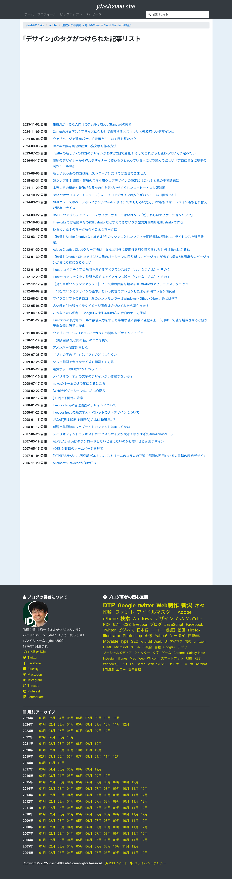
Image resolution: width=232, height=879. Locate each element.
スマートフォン (172, 658)
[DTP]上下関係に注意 (68, 398)
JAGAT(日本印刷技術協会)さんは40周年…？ (84, 420)
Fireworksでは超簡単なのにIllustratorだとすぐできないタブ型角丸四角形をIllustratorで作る (118, 222)
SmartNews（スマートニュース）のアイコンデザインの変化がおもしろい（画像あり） (115, 195)
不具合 (147, 647)
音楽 (188, 642)
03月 (61, 724)
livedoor (140, 624)
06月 (79, 718)
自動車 (194, 635)
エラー (121, 670)
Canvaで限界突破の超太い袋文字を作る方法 (85, 146)
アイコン (128, 664)
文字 (156, 653)
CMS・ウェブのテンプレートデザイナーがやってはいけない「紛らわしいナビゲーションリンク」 (123, 215)
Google (127, 605)
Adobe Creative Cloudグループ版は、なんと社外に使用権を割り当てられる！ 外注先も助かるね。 (123, 250)
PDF (106, 624)
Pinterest (31, 691)
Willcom (152, 658)
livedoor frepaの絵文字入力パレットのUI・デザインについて (96, 412)
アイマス (176, 642)
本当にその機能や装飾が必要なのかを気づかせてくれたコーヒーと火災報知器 (109, 188)
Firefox (194, 630)
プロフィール (46, 14)
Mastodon (32, 674)
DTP (109, 605)
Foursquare (33, 697)
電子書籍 (134, 670)
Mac (133, 658)
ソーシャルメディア (117, 653)
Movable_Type (116, 641)
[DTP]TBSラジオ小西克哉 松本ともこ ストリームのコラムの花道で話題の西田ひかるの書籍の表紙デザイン (129, 456)
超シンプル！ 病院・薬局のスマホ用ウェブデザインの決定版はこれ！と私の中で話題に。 (117, 181)
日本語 (143, 630)
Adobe (53, 25)
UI (166, 642)
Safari (141, 664)
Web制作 (167, 605)
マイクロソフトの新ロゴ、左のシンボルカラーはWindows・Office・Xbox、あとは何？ (115, 298)
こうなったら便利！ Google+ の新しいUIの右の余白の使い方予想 (99, 313)
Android (146, 642)
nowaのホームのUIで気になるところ (79, 384)
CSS (127, 624)
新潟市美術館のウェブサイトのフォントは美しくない (91, 427)
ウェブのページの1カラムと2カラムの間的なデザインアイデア (98, 333)
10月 (107, 718)
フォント (124, 612)
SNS (180, 618)
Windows (142, 618)
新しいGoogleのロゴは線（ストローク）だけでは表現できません (99, 173)
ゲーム (166, 653)
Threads (31, 686)
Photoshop (132, 635)
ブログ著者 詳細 (34, 652)
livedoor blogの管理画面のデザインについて (84, 405)
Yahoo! (161, 635)
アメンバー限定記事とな (70, 347)
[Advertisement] (53, 81)
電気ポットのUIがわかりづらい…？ (78, 369)
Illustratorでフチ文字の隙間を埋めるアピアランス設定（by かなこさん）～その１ (111, 277)
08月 (88, 724)
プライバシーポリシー (148, 863)
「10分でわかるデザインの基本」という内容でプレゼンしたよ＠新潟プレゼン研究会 (114, 291)
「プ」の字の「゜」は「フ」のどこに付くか (85, 355)
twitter (146, 605)
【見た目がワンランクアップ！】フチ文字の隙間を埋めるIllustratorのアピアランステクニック (120, 284)
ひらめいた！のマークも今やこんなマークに (85, 229)
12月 (125, 724)
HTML (107, 647)
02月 (51, 718)
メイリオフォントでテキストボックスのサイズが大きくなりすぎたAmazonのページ (113, 434)
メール (135, 647)
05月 (70, 718)
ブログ (156, 624)
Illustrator (111, 635)
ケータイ (177, 635)
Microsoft (121, 647)
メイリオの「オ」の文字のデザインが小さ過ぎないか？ (93, 376)
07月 (88, 718)
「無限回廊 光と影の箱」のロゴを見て (80, 340)
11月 (116, 718)
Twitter (30, 658)
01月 (42, 718)
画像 (148, 635)
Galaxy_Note (196, 653)
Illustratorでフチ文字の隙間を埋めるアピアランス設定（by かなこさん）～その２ (111, 270)
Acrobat (201, 664)
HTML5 (108, 670)
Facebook (32, 663)
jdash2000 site (116, 6)
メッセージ (93, 14)
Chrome (179, 653)
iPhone (110, 618)
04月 (61, 718)
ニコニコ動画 (163, 630)
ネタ (199, 606)
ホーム (29, 14)
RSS (198, 658)
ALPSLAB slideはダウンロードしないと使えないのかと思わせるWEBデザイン (108, 441)
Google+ (169, 647)
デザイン (164, 618)
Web (141, 658)
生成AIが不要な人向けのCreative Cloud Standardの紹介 (97, 25)
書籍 (157, 647)
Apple (158, 642)
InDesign (109, 658)
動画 (182, 630)
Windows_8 (111, 664)
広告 (117, 624)
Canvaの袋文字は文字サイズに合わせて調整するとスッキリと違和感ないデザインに (113, 132)
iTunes (122, 658)
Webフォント (157, 664)
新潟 (186, 605)
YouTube (194, 618)
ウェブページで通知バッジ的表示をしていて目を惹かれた (94, 139)
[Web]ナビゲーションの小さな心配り (79, 391)
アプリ (182, 647)
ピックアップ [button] (70, 14)
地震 (189, 658)
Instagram (32, 680)
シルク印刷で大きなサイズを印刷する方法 (83, 362)
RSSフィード (116, 863)
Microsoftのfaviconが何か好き (74, 463)
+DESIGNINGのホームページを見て (78, 449)
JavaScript (173, 624)
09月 (98, 718)
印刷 (108, 612)
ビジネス (126, 630)
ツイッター (142, 653)
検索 (125, 618)
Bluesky (31, 669)
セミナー (175, 664)
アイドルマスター (156, 612)
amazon (199, 642)
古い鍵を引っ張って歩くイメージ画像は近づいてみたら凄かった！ (101, 306)
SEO (134, 641)
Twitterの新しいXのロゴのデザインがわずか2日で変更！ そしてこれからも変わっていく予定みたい (124, 153)
